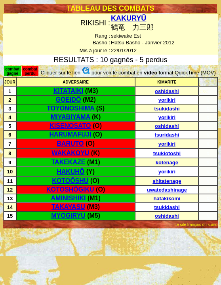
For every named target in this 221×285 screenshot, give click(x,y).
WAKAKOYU (70, 153)
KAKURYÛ (128, 18)
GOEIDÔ (68, 99)
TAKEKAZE (68, 162)
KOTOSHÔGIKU (70, 189)
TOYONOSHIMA (70, 108)
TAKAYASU (68, 206)
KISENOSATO (70, 125)
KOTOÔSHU (70, 180)
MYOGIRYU (68, 215)
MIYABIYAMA (70, 117)
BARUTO (70, 143)
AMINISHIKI (68, 198)
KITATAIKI (68, 90)
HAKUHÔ (70, 171)
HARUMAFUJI (70, 134)
